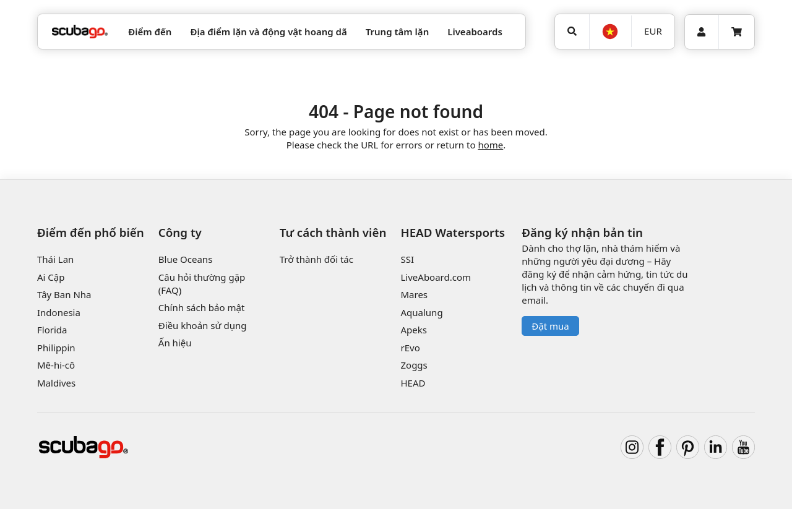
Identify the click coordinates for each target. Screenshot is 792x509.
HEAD (412, 383)
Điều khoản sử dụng (202, 325)
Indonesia (58, 312)
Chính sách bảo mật (201, 307)
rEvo (410, 347)
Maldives (56, 383)
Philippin (56, 347)
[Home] (80, 32)
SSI (407, 259)
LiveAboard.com (435, 277)
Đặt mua (550, 326)
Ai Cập (50, 277)
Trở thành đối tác (316, 259)
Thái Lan (55, 259)
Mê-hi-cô (56, 365)
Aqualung (421, 312)
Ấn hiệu (175, 342)
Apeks (413, 329)
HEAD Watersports (452, 232)
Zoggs (413, 365)
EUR (653, 31)
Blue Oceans (185, 259)
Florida (52, 329)
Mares (414, 294)
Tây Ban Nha (64, 294)
